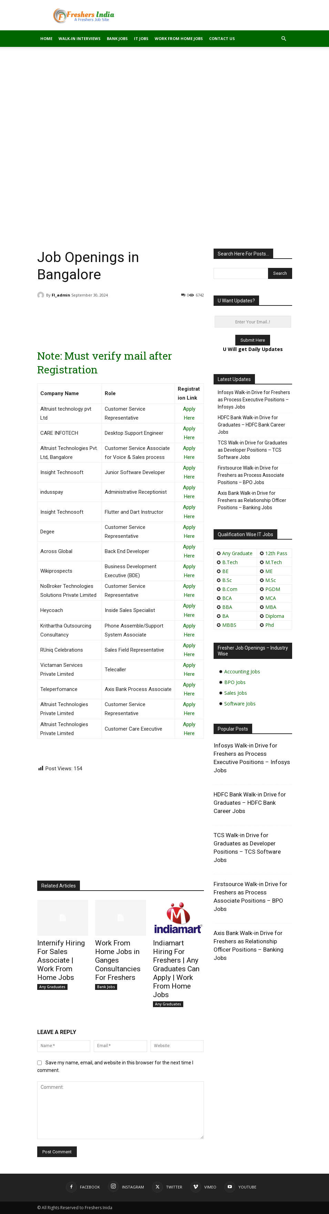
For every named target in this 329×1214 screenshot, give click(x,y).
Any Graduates (52, 986)
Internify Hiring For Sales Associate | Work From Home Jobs (61, 960)
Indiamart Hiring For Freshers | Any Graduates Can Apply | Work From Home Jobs (176, 969)
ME (269, 571)
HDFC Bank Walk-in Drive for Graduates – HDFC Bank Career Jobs (251, 425)
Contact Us (222, 38)
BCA (227, 598)
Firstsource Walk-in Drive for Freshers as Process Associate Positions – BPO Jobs (251, 475)
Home (46, 38)
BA (225, 616)
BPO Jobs (235, 682)
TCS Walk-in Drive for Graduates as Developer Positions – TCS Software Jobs (252, 450)
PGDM (272, 589)
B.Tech (230, 562)
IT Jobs (141, 38)
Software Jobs (240, 703)
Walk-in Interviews (80, 38)
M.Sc (270, 580)
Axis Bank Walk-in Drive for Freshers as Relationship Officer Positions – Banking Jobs (252, 500)
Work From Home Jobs (179, 38)
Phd (269, 625)
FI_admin (61, 295)
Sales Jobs (235, 693)
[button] (284, 39)
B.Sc (227, 580)
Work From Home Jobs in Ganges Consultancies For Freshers (118, 960)
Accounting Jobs (242, 671)
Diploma (274, 616)
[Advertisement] (164, 98)
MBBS (229, 625)
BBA (227, 607)
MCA (270, 598)
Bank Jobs (117, 38)
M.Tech (273, 562)
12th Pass (276, 553)
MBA (270, 607)
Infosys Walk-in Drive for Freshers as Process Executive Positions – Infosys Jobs (254, 400)
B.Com (229, 589)
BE (225, 571)
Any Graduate (237, 553)
